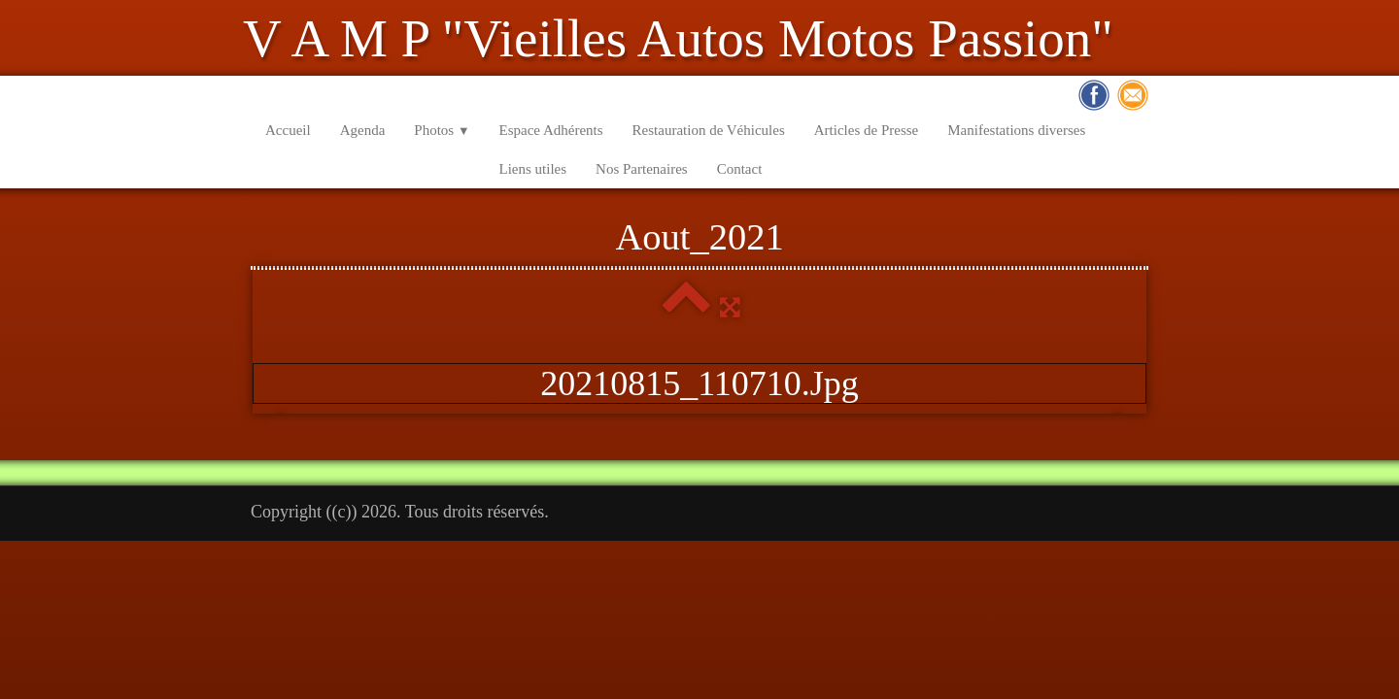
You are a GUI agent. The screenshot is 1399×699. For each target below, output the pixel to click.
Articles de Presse (866, 130)
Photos (441, 130)
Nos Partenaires (642, 169)
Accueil (288, 130)
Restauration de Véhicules (708, 130)
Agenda (363, 130)
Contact (740, 169)
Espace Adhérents (551, 130)
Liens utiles (533, 169)
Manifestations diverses (1016, 130)
